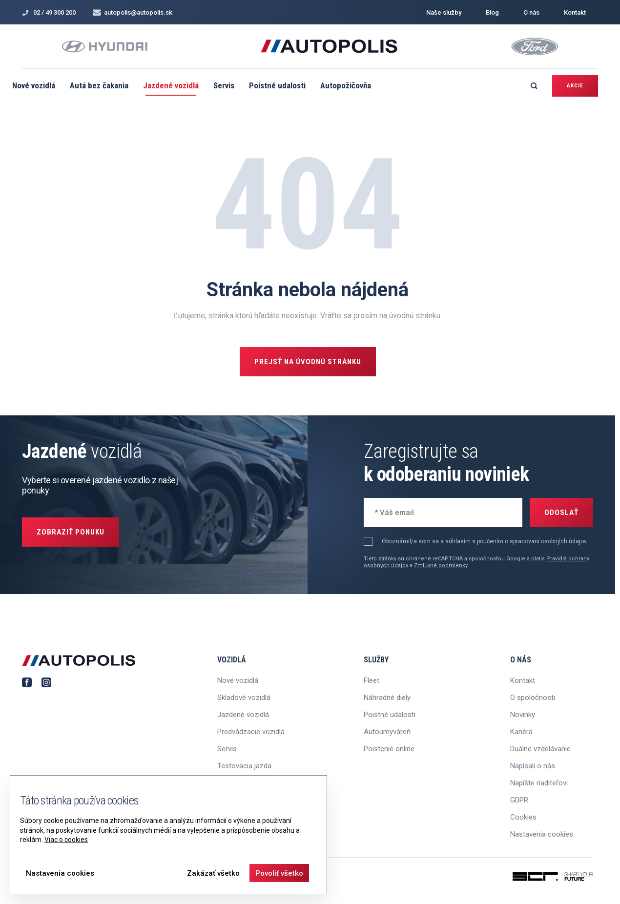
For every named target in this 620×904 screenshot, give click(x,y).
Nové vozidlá (33, 85)
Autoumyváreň (387, 731)
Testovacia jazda (244, 765)
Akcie (575, 85)
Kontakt (575, 12)
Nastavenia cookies (541, 834)
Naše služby (443, 12)
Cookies (523, 817)
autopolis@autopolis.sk (132, 12)
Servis (223, 85)
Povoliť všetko (279, 873)
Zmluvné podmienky (440, 565)
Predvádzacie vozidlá (251, 731)
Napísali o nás (532, 765)
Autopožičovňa (345, 85)
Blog (492, 12)
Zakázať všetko (213, 873)
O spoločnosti (532, 697)
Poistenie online (389, 748)
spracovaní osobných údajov (548, 541)
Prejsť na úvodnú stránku (307, 361)
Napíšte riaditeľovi (539, 783)
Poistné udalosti (277, 85)
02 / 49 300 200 (49, 12)
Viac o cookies (66, 839)
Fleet (371, 680)
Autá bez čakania (99, 85)
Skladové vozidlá (243, 697)
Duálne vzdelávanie (540, 748)
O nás (531, 12)
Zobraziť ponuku (70, 532)
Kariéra (521, 731)
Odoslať (561, 512)
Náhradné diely (387, 697)
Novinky (522, 714)
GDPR (519, 800)
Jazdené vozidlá (171, 85)
